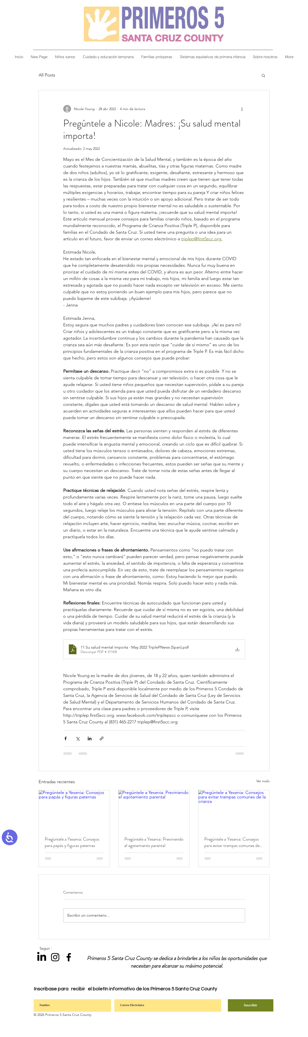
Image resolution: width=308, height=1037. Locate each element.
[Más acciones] (242, 109)
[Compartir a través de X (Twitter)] (77, 738)
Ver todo (263, 781)
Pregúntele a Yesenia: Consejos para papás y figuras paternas (72, 842)
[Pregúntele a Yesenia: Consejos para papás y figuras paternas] (74, 810)
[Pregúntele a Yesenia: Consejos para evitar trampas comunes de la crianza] (233, 810)
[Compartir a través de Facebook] (65, 738)
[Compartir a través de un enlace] (101, 738)
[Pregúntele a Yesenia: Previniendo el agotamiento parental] (154, 810)
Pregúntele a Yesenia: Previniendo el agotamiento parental (153, 842)
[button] (265, 57)
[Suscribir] (250, 1005)
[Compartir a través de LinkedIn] (89, 738)
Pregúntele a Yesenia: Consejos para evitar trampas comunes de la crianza (232, 842)
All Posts (47, 75)
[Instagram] (55, 957)
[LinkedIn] (41, 957)
